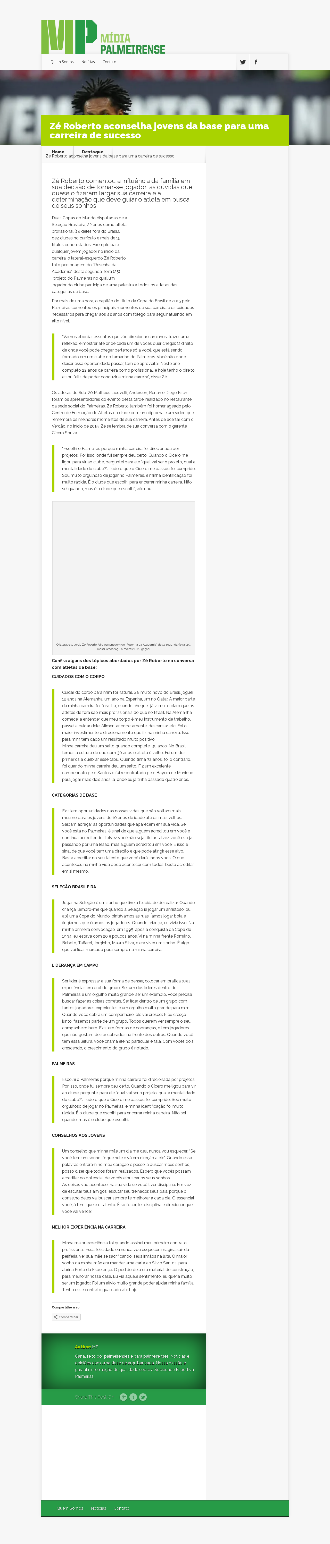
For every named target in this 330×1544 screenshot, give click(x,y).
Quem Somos (62, 61)
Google (123, 1397)
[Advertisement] (124, 1451)
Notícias (88, 61)
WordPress (277, 1530)
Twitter (143, 1397)
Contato (109, 61)
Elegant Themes (220, 1530)
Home (58, 152)
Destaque (93, 152)
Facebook (133, 1397)
